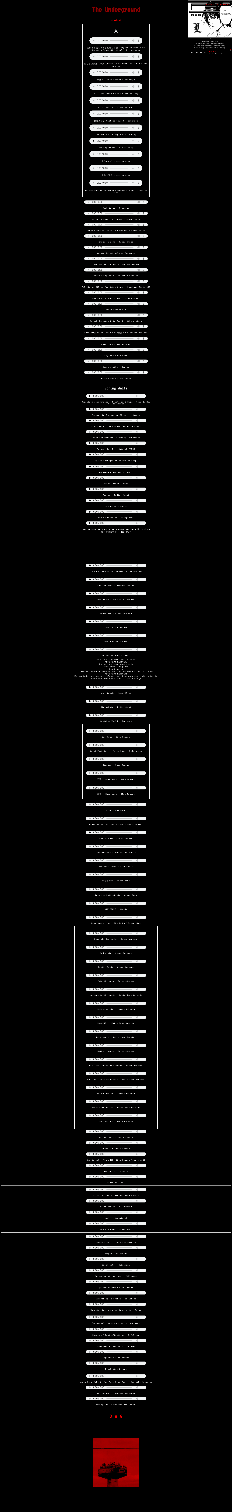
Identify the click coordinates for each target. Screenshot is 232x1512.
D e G (116, 1420)
